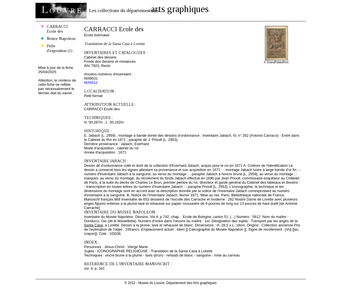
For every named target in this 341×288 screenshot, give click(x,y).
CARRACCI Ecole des (57, 28)
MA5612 (91, 82)
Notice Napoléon (61, 38)
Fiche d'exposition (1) (59, 48)
